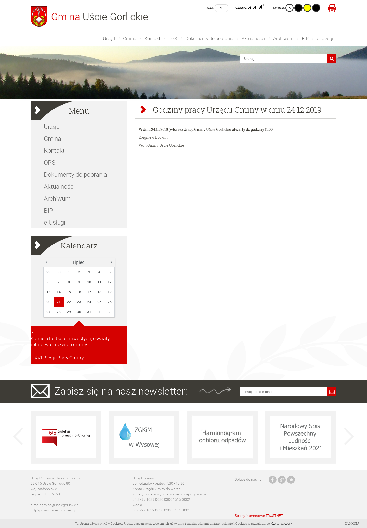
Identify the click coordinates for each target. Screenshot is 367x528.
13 (48, 292)
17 (89, 292)
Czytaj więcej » (281, 523)
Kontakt (152, 38)
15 (69, 292)
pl (221, 8)
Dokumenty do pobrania (209, 38)
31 (89, 312)
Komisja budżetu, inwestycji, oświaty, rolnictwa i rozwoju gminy (70, 341)
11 (99, 282)
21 (59, 302)
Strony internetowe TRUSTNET (259, 515)
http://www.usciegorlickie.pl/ (53, 510)
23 (79, 302)
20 (48, 302)
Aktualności (253, 38)
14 (59, 292)
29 (48, 272)
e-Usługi (325, 38)
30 (59, 272)
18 (99, 292)
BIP (305, 38)
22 (69, 302)
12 (110, 282)
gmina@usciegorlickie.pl (61, 505)
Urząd (109, 38)
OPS (172, 38)
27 (48, 312)
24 (89, 302)
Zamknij (352, 523)
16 (79, 292)
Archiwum (283, 38)
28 (59, 312)
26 (110, 302)
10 (89, 282)
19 (110, 292)
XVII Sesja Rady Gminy (59, 358)
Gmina (129, 38)
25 (99, 302)
